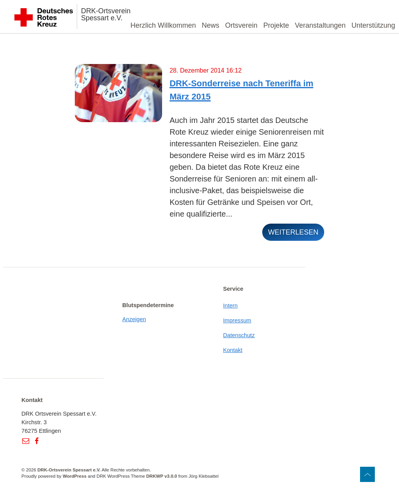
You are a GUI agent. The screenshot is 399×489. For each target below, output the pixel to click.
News (210, 25)
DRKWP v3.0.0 (161, 475)
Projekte (276, 25)
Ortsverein (241, 25)
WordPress (75, 475)
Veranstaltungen (320, 25)
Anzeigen (134, 319)
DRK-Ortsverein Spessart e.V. (106, 14)
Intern (230, 305)
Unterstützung (373, 25)
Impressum (237, 320)
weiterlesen (293, 232)
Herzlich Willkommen (163, 25)
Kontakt (232, 350)
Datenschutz (238, 335)
